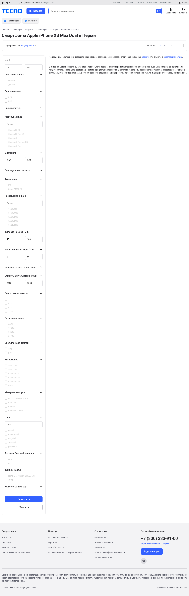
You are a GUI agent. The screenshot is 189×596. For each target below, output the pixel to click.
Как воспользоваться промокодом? (65, 552)
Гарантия (129, 2)
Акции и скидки (9, 547)
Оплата (140, 2)
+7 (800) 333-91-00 (30, 2)
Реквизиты (99, 547)
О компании (166, 2)
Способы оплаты (56, 547)
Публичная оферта (103, 557)
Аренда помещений (103, 542)
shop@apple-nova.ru (173, 57)
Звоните (145, 57)
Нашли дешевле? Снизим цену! (16, 552)
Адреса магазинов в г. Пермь (155, 543)
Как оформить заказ (58, 537)
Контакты (152, 2)
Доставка (116, 2)
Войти (184, 2)
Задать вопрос (152, 551)
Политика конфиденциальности (109, 552)
